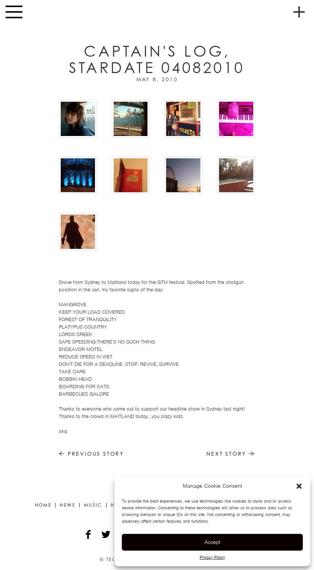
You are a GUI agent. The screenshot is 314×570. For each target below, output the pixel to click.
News (68, 505)
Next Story (230, 453)
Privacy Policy (212, 557)
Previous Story (91, 453)
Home (43, 505)
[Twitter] (106, 535)
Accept (212, 542)
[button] (299, 486)
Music (93, 505)
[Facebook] (89, 535)
